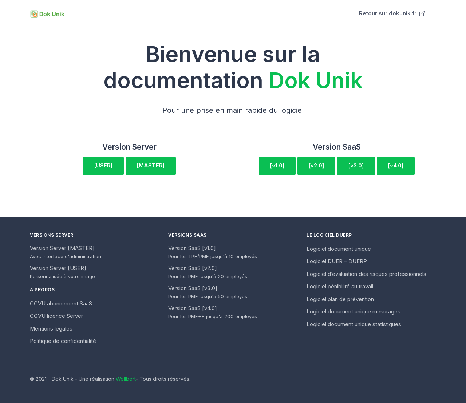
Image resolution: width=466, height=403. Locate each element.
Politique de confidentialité (63, 340)
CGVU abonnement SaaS (61, 303)
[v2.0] (316, 165)
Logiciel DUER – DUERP (337, 261)
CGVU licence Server (56, 315)
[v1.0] (277, 165)
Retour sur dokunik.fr (392, 13)
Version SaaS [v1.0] (212, 252)
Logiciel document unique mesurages (353, 311)
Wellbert (126, 379)
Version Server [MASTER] (65, 252)
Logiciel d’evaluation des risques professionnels (366, 273)
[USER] (103, 165)
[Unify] (47, 14)
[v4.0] (395, 165)
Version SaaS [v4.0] (212, 312)
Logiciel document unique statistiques (354, 324)
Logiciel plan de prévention (340, 299)
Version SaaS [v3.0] (207, 292)
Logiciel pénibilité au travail (340, 286)
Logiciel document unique (339, 248)
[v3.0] (356, 165)
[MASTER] (151, 165)
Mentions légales (51, 328)
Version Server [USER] (62, 272)
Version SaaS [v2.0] (207, 272)
